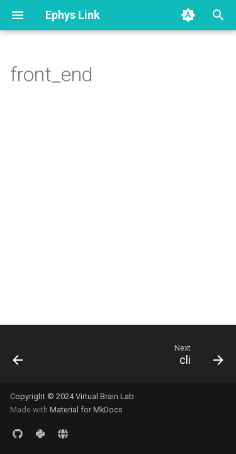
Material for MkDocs (86, 409)
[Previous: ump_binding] (18, 357)
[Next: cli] (196, 357)
